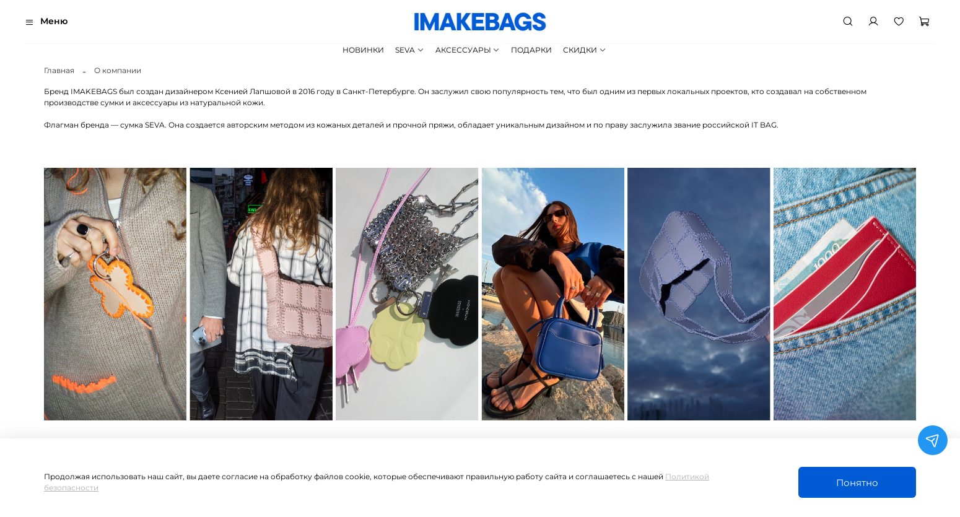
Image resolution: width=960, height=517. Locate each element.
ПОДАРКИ (531, 49)
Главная (59, 70)
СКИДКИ (584, 49)
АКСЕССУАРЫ (467, 49)
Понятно (857, 483)
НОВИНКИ (363, 49)
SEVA (409, 49)
